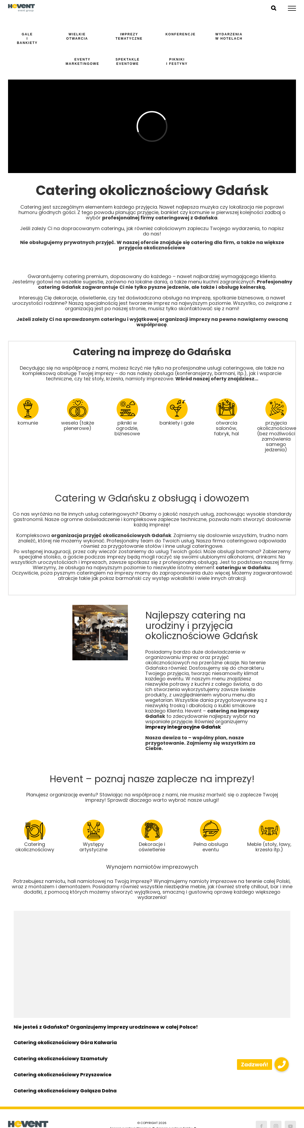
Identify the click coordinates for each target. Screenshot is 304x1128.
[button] (282, 1064)
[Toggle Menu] (292, 8)
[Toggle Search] (273, 8)
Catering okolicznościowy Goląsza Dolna (65, 1090)
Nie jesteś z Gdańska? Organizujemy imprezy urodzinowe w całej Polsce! (106, 1027)
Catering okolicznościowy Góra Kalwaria (65, 1042)
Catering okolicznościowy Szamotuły (60, 1058)
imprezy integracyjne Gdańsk (183, 727)
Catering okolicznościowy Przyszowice (63, 1074)
